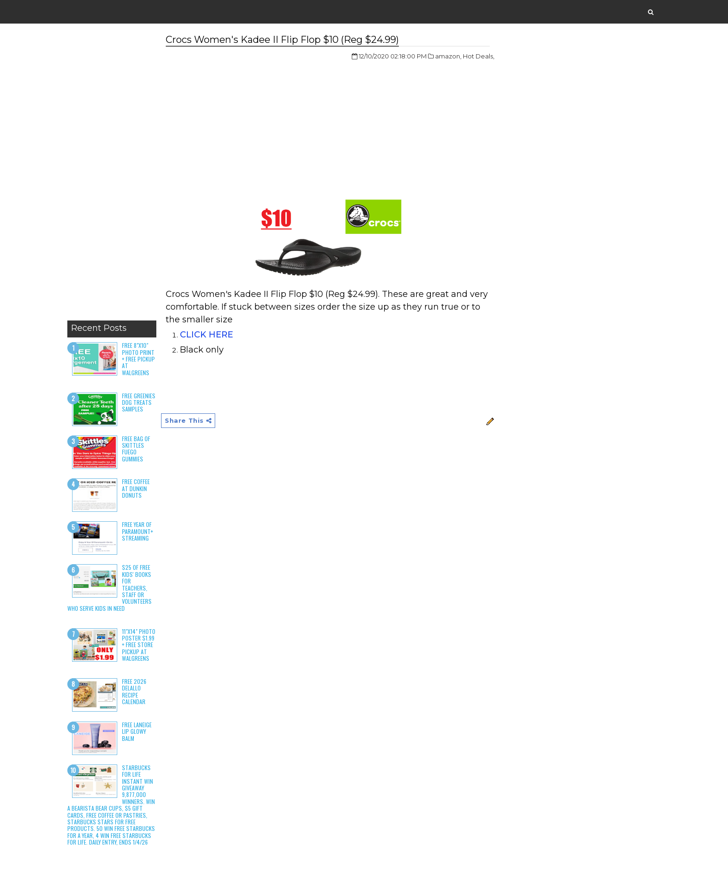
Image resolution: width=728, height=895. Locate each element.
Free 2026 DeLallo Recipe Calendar (134, 691)
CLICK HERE (206, 334)
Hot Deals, (478, 56)
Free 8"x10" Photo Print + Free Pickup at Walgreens (138, 359)
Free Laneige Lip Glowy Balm (137, 731)
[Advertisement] (111, 174)
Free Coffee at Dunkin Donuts (136, 488)
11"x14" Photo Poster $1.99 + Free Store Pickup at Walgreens (138, 645)
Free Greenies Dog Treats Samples (138, 402)
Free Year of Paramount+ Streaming (137, 531)
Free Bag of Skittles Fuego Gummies (136, 449)
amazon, (448, 56)
